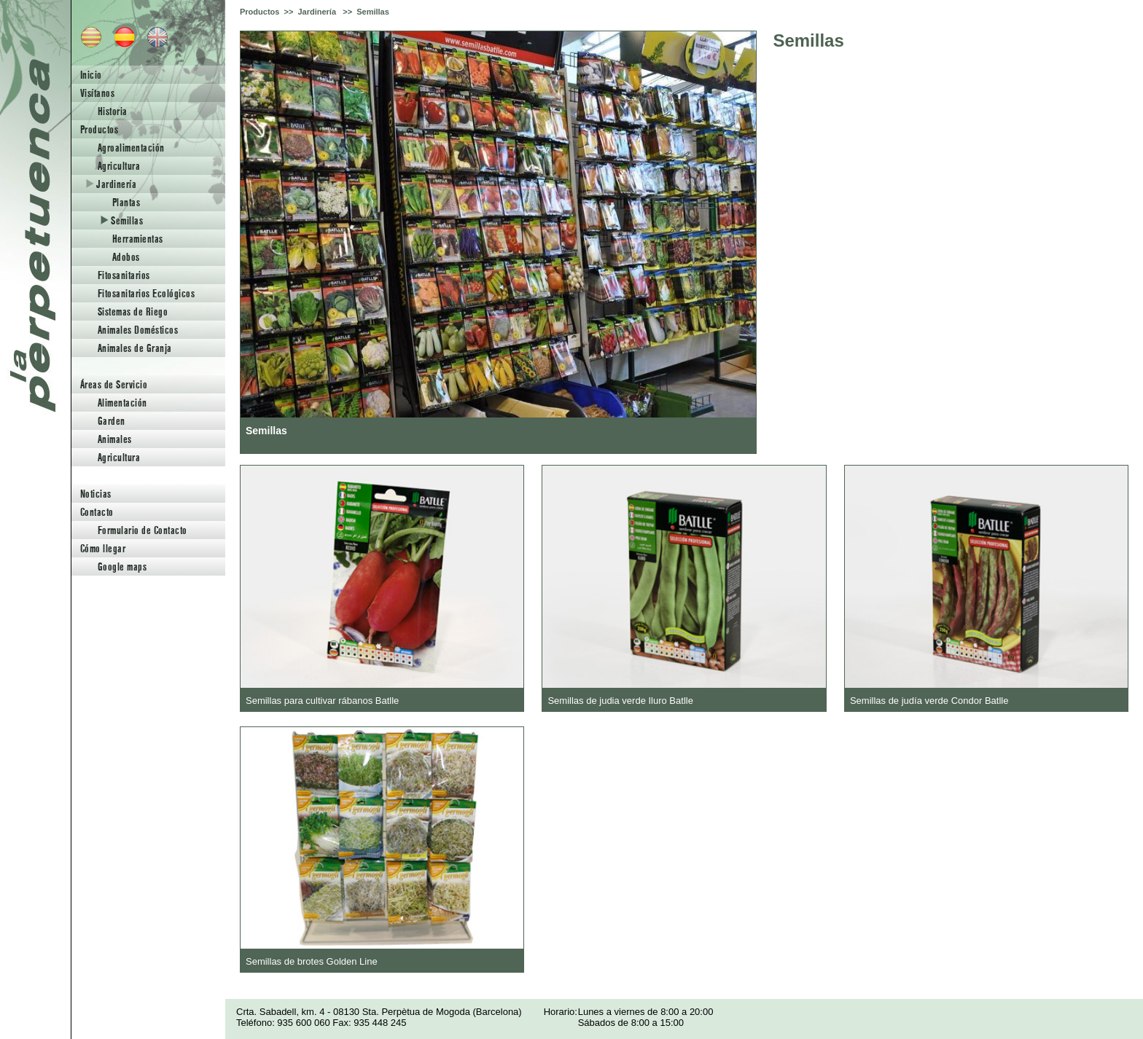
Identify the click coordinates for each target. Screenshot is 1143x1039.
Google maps (122, 566)
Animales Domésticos (138, 330)
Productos (99, 129)
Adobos (126, 257)
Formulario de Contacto (142, 530)
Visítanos (97, 93)
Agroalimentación (131, 147)
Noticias (96, 493)
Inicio (91, 74)
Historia (113, 111)
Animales (115, 439)
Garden (111, 421)
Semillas (122, 220)
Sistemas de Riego (133, 311)
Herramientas (137, 238)
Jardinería (111, 184)
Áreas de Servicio (113, 384)
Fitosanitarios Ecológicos (146, 293)
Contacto (97, 512)
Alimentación (122, 402)
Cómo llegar (102, 548)
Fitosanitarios (124, 275)
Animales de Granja (135, 348)
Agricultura (119, 166)
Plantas (126, 202)
